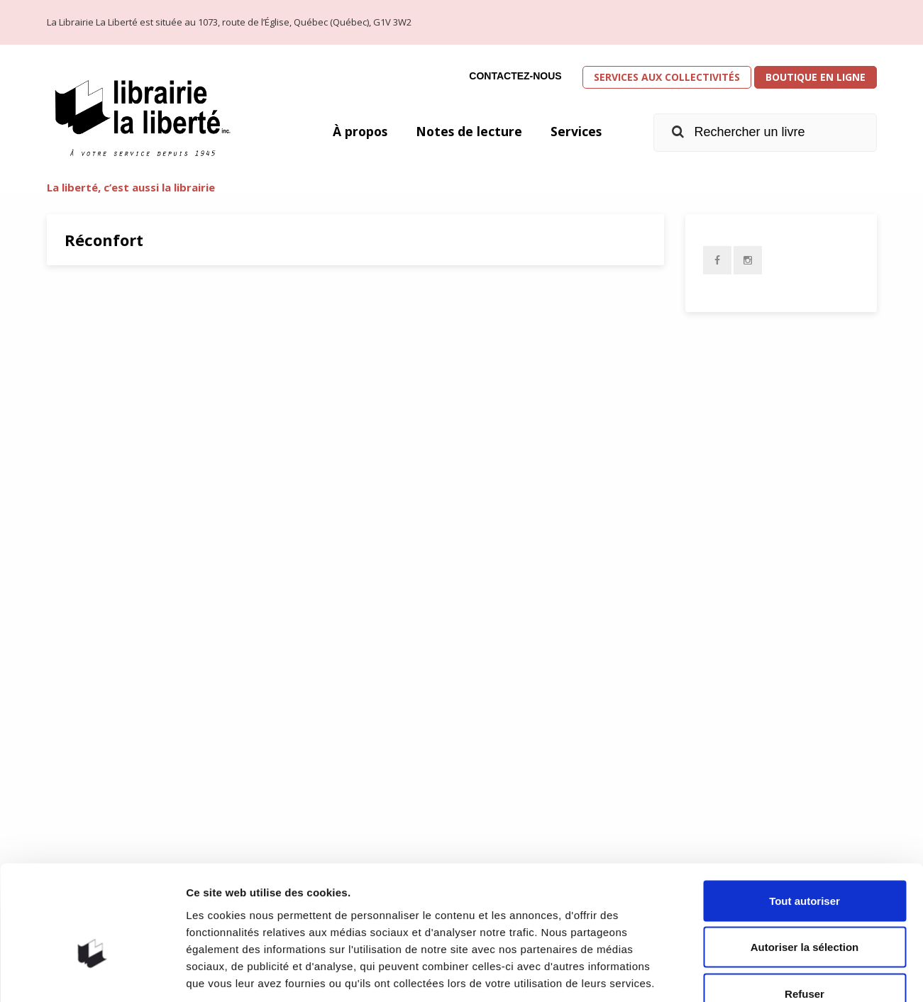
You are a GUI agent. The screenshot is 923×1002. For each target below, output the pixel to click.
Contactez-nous (515, 76)
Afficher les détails (781, 974)
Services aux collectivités (667, 77)
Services (576, 131)
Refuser (804, 909)
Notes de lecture (467, 131)
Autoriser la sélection (805, 863)
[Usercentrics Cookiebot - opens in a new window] (92, 974)
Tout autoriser (804, 816)
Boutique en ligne (816, 77)
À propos (356, 131)
